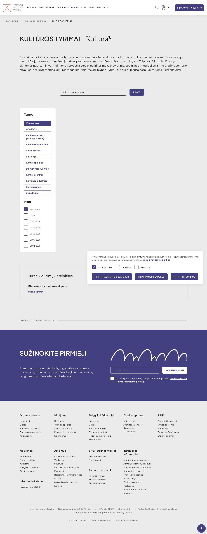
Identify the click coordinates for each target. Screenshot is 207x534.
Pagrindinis (12, 21)
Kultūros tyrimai (96, 475)
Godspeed (105, 520)
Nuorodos (128, 493)
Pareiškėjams (47, 7)
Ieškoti (137, 92)
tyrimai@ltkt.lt (35, 291)
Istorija (57, 478)
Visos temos (32, 123)
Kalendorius (26, 435)
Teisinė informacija (132, 482)
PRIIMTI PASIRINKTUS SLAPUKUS (112, 276)
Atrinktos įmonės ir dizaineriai (132, 426)
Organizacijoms (166, 424)
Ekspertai (59, 470)
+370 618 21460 (106, 508)
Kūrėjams (163, 428)
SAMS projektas (97, 483)
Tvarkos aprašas (62, 424)
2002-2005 (32, 245)
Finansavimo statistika (31, 432)
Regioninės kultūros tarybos (68, 474)
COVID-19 (31, 129)
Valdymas (59, 459)
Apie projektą (130, 420)
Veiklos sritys (129, 478)
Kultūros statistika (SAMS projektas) (35, 137)
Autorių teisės (33, 150)
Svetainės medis (77, 520)
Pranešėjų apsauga (133, 474)
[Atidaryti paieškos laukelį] (157, 7)
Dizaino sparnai (166, 435)
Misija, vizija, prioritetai (65, 456)
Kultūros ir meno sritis (37, 144)
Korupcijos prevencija (134, 470)
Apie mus (32, 7)
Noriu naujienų (175, 370)
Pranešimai (25, 456)
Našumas (142, 267)
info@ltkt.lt (128, 508)
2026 (29, 215)
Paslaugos (128, 485)
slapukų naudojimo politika (156, 259)
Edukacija (31, 156)
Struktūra (58, 463)
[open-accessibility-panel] (201, 528)
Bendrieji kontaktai (98, 456)
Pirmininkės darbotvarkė (66, 467)
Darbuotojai (95, 459)
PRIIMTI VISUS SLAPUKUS (151, 276)
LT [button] (169, 7)
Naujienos (63, 7)
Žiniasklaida (32, 192)
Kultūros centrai (34, 174)
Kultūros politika (34, 162)
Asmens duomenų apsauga (137, 463)
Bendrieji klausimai (167, 420)
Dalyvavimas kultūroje (37, 168)
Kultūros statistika (97, 479)
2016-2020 (32, 227)
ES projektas (129, 431)
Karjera (58, 485)
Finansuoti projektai (29, 428)
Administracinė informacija (136, 459)
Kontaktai (103, 7)
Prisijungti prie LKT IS (189, 7)
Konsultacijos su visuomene (137, 467)
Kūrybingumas (33, 186)
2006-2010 (32, 239)
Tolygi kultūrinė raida (168, 432)
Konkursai (25, 420)
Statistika (123, 267)
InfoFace (133, 520)
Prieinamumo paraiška (135, 489)
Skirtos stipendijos (63, 428)
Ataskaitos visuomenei (65, 482)
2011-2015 (32, 233)
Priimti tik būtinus (184, 276)
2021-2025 (32, 221)
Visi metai (32, 209)
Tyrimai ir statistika (83, 7)
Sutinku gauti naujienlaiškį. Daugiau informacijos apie (148, 380)
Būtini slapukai (102, 267)
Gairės (23, 424)
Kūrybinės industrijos (36, 180)
